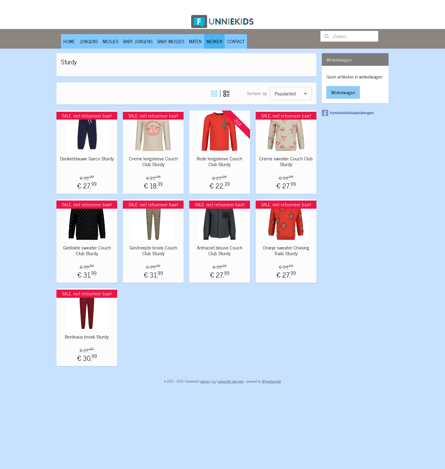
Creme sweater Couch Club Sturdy (286, 161)
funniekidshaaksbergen (348, 113)
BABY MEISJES (170, 41)
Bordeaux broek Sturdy (87, 336)
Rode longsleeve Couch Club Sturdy (219, 161)
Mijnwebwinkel (271, 381)
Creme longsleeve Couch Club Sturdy (153, 161)
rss (214, 381)
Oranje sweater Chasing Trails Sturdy (286, 250)
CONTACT (236, 41)
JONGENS (89, 41)
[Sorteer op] (290, 93)
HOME (69, 41)
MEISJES (110, 41)
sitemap (205, 381)
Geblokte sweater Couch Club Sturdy (86, 250)
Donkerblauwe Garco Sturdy (87, 158)
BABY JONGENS (137, 41)
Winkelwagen (343, 92)
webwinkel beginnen (231, 381)
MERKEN (214, 41)
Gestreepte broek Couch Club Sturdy (153, 250)
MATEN (195, 41)
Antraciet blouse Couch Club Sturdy (219, 250)
